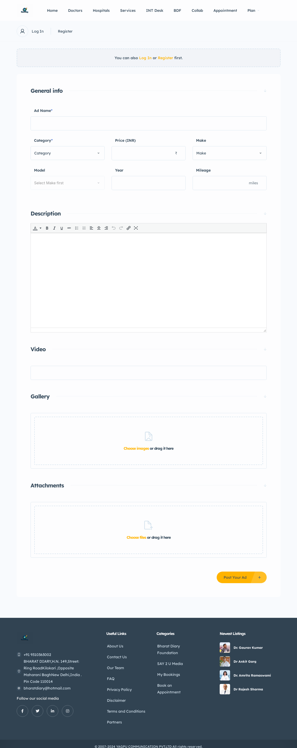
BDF (177, 10)
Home (52, 10)
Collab (197, 10)
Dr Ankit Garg (245, 661)
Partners (113, 716)
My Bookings (167, 672)
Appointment (225, 10)
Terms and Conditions (125, 706)
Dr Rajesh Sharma (248, 689)
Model (39, 170)
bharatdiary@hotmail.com (47, 688)
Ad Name (43, 110)
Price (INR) (125, 140)
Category (43, 140)
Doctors (75, 10)
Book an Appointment (168, 686)
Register (65, 31)
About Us (114, 645)
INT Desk (154, 10)
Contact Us (116, 655)
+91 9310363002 (37, 654)
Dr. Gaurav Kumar (248, 647)
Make (201, 140)
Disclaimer (115, 696)
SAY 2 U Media (169, 662)
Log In (38, 31)
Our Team (114, 666)
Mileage (203, 170)
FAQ (110, 676)
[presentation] (35, 228)
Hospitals (101, 10)
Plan (253, 10)
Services (128, 10)
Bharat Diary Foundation (167, 649)
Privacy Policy (118, 686)
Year (119, 170)
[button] (37, 228)
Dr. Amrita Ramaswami (252, 675)
